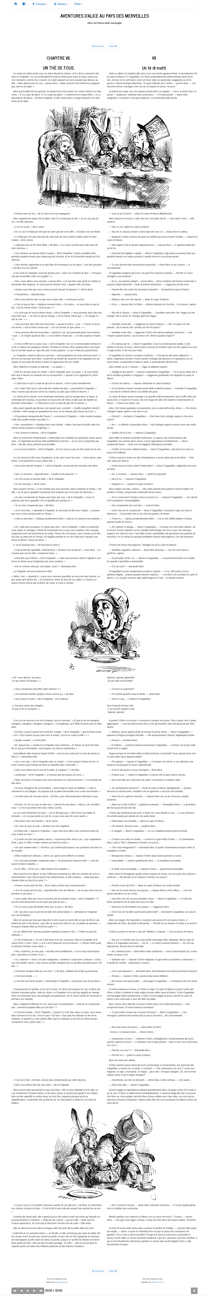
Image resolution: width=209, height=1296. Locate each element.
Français (40, 3)
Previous (98, 46)
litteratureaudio (61, 1282)
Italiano (61, 3)
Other (78, 3)
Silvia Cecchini (157, 1282)
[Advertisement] (104, 32)
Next (113, 46)
